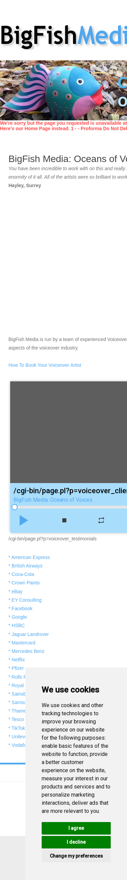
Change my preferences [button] (76, 856)
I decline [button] (76, 842)
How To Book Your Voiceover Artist (44, 365)
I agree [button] (76, 828)
